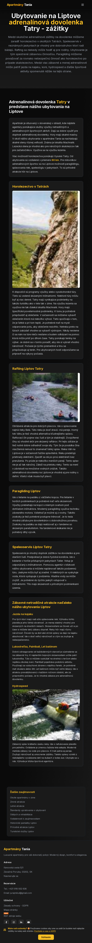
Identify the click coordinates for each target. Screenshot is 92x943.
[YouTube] (28, 922)
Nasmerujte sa (11, 876)
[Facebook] (6, 922)
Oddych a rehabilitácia (21, 814)
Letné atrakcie (17, 806)
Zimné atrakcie (17, 801)
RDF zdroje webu (12, 916)
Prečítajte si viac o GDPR (45, 931)
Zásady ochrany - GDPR (16, 905)
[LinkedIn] (21, 922)
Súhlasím (46, 937)
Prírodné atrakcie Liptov (22, 827)
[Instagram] (13, 922)
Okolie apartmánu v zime (22, 797)
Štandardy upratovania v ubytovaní (28, 810)
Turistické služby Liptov (22, 831)
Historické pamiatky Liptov (23, 823)
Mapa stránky (11, 910)
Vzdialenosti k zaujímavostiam (25, 818)
